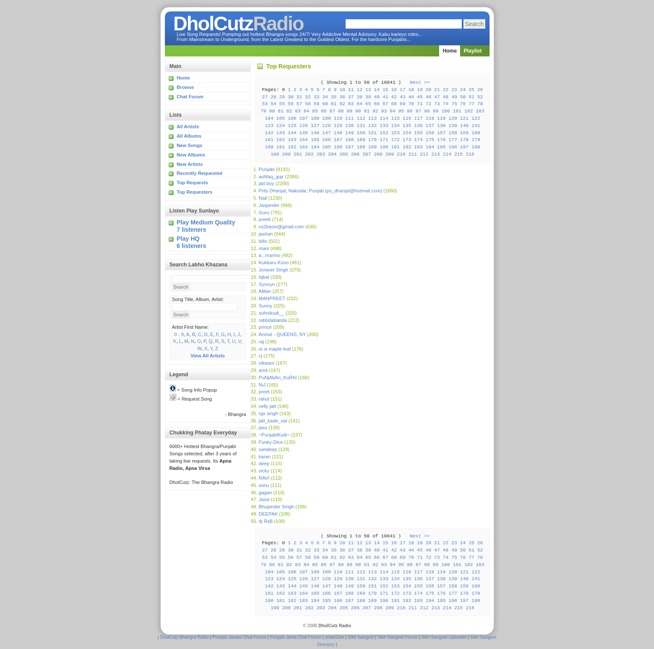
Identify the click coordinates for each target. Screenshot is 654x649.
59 (316, 103)
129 (338, 125)
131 (361, 125)
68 (394, 103)
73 (437, 103)
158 (453, 133)
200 (286, 154)
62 (342, 103)
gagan (265, 492)
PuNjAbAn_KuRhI (278, 377)
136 (418, 125)
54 (273, 103)
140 (464, 125)
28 (273, 97)
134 (395, 125)
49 (454, 97)
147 (326, 133)
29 (282, 97)
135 (406, 125)
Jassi (264, 499)
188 (361, 147)
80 (272, 111)
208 (378, 154)
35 (333, 97)
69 (402, 103)
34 (325, 97)
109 (326, 118)
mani (264, 248)
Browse (185, 87)
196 (453, 147)
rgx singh (268, 413)
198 (476, 147)
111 (349, 118)
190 (384, 147)
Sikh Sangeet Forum (398, 637)
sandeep (268, 449)
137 (429, 125)
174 (418, 139)
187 (349, 147)
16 (394, 89)
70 (411, 103)
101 (457, 111)
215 (458, 154)
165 (315, 139)
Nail (263, 198)
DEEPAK (268, 513)
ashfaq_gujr (271, 176)
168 (349, 139)
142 (269, 133)
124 (280, 125)
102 (468, 111)
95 (401, 111)
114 (384, 118)
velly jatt (267, 406)
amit (263, 370)
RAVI (264, 478)
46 (428, 97)
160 (476, 133)
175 (429, 139)
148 (338, 133)
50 (463, 97)
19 (419, 89)
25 (471, 89)
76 (463, 103)
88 (340, 111)
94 (392, 111)
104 (269, 118)
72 (428, 103)
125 (292, 125)
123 (269, 125)
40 (376, 97)
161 (269, 139)
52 (480, 97)
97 (418, 111)
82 (289, 111)
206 (355, 154)
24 (463, 89)
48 (446, 97)
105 (280, 118)
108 (315, 118)
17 (402, 89)
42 (394, 97)
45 (419, 97)
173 (406, 139)
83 (298, 111)
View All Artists (208, 355)
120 (453, 118)
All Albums (189, 136)
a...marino (269, 255)
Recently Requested (200, 173)
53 (264, 103)
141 (476, 125)
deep (264, 463)
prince (265, 327)
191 (395, 147)
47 (437, 97)
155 (418, 133)
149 (349, 133)
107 (303, 118)
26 (480, 89)
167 (338, 139)
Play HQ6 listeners (191, 242)
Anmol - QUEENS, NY (282, 334)
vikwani (267, 363)
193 (418, 147)
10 (342, 89)
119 (441, 118)
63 (351, 103)
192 (406, 147)
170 (372, 139)
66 (376, 103)
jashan (266, 233)
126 (303, 125)
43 (402, 97)
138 (441, 125)
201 (297, 154)
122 (476, 118)
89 (349, 111)
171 (384, 139)
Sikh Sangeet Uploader (443, 637)
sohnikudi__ (271, 313)
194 (429, 147)
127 (315, 125)
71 (419, 103)
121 (464, 118)
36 (342, 97)
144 (292, 133)
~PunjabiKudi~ (274, 434)
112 (361, 118)
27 (264, 97)
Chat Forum (190, 96)
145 (303, 133)
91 (367, 111)
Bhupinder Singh (276, 506)
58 (308, 103)
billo (263, 241)
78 (480, 103)
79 (263, 111)
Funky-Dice (271, 442)
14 (376, 89)
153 (395, 133)
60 (325, 103)
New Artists (190, 164)
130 (349, 125)
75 (454, 103)
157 (441, 133)
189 (372, 147)
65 (368, 103)
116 (406, 118)
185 (326, 147)
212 (424, 154)
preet (264, 391)
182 (292, 147)
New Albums (191, 154)
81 (280, 111)
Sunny (266, 305)
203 (321, 154)
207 (366, 154)
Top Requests (192, 182)
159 (464, 133)
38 (359, 97)
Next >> (420, 82)
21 (437, 89)
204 (332, 154)
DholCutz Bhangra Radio (184, 637)
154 (406, 133)
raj (261, 341)
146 (315, 133)
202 (309, 154)
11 (351, 89)
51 (471, 97)
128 (326, 125)
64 (359, 103)
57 (299, 103)
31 (299, 97)
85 (315, 111)
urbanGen (334, 637)
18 (411, 89)
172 (395, 139)
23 (454, 89)
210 (401, 154)
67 (385, 103)
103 (480, 111)
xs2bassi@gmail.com (281, 226)
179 (476, 139)
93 (384, 111)
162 (280, 139)
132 (372, 125)
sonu (264, 485)
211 (412, 154)
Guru (264, 212)
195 (441, 147)
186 (338, 147)
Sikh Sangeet (361, 637)
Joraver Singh (273, 269)
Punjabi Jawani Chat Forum (239, 637)
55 (282, 103)
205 (344, 154)
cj (260, 355)
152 (384, 133)
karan (265, 456)
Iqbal (264, 277)
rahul (264, 398)
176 (441, 139)
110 (338, 118)
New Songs (189, 145)
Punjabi (267, 169)
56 (290, 103)
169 (361, 139)
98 (427, 111)
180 (269, 147)
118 (429, 118)
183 (303, 147)
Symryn (267, 284)
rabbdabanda (273, 320)
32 (308, 97)
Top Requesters (195, 192)
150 (361, 133)
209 (389, 154)
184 (315, 147)
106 (292, 118)
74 (446, 103)
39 (368, 97)
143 (280, 133)
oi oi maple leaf (275, 348)
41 (385, 97)
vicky (264, 470)
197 (464, 147)
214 (447, 154)
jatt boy (266, 183)
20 (428, 89)
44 (411, 97)
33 (316, 97)
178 (464, 139)
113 (372, 118)
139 (453, 125)
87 (332, 111)
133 (384, 125)
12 (359, 89)
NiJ (262, 384)
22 (446, 89)
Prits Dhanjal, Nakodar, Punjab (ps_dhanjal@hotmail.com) (320, 190)
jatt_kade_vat (273, 420)
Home (450, 51)
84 (306, 111)
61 (333, 103)
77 (471, 103)
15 (385, 89)
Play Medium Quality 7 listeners (206, 226)
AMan (265, 291)
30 (290, 97)
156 (429, 133)
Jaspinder (269, 205)
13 (368, 89)
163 (292, 139)
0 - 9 (179, 334)
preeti (265, 219)
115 (395, 118)
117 (418, 118)
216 (470, 154)
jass (263, 427)
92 (375, 111)
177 (453, 139)
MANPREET (272, 298)
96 (410, 111)
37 (351, 97)
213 (435, 154)
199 (274, 154)
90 (358, 111)
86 (323, 111)
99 (435, 111)
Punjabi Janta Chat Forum (295, 637)
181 (280, 147)
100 (445, 111)
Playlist (472, 51)
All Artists (188, 126)
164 (303, 139)
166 (326, 139)
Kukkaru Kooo (274, 262)
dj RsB (266, 521)
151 (372, 133)
